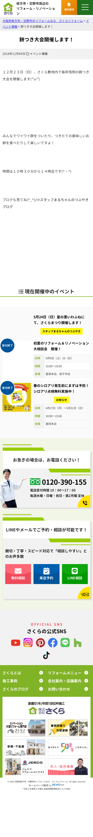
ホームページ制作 (38, 785)
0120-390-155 (64, 482)
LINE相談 (74, 574)
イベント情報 (39, 54)
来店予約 (46, 574)
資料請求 (69, 7)
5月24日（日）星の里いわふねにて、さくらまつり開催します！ (59, 320)
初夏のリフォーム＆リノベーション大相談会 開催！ (61, 346)
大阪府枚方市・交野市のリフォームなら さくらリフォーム (41, 781)
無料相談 (18, 574)
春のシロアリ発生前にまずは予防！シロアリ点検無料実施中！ (61, 388)
